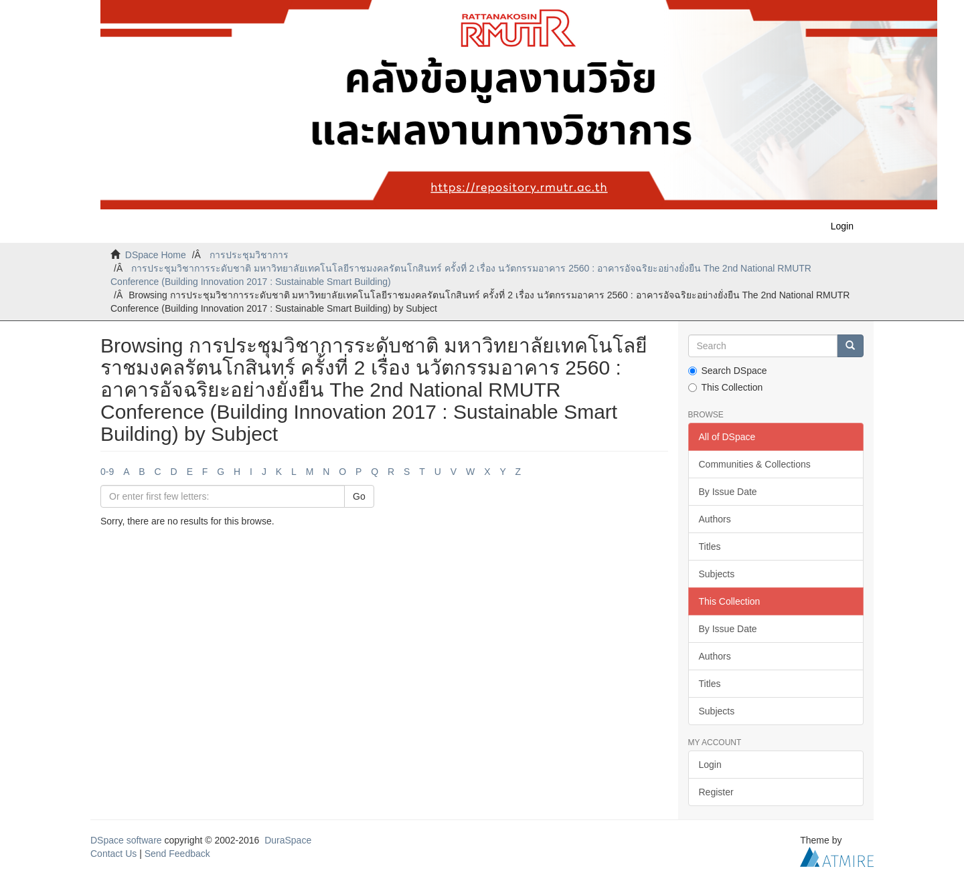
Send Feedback (177, 853)
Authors (715, 519)
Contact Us (113, 853)
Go (359, 496)
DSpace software (126, 840)
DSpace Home (155, 255)
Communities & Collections (755, 464)
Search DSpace (727, 370)
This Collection (725, 387)
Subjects (717, 574)
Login (710, 764)
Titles (710, 546)
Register (716, 792)
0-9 (107, 471)
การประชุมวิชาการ (249, 255)
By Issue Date (728, 491)
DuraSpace (287, 840)
